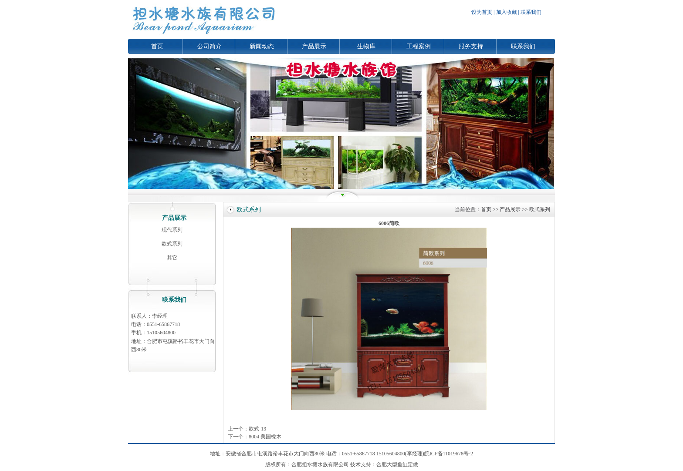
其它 (172, 258)
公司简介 (209, 46)
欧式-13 (257, 429)
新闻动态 (262, 46)
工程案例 (418, 46)
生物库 (366, 46)
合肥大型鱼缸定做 (397, 464)
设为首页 (481, 12)
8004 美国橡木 (265, 437)
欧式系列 (172, 244)
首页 (157, 46)
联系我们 (531, 12)
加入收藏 (506, 12)
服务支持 (471, 46)
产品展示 (314, 46)
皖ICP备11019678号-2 (448, 454)
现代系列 (172, 230)
